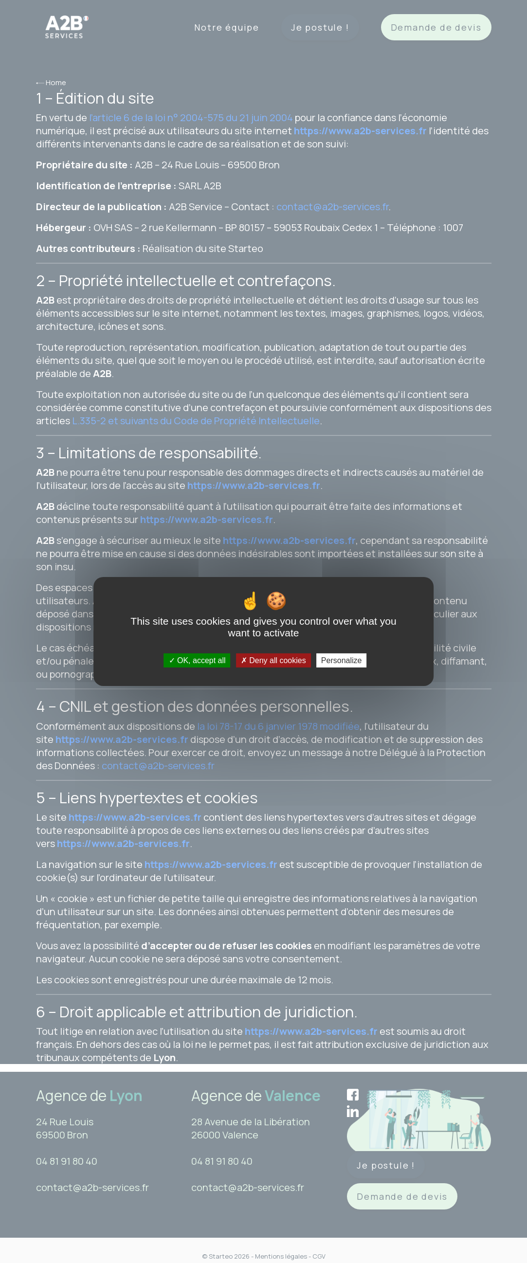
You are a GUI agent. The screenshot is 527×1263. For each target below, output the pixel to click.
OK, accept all (197, 660)
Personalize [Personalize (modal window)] (341, 660)
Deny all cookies (273, 660)
